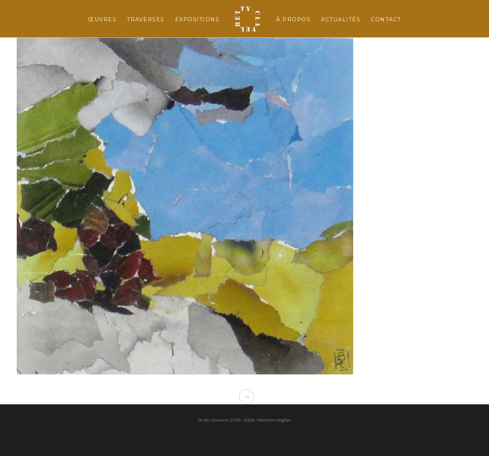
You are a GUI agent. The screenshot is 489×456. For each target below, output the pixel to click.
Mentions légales (274, 420)
